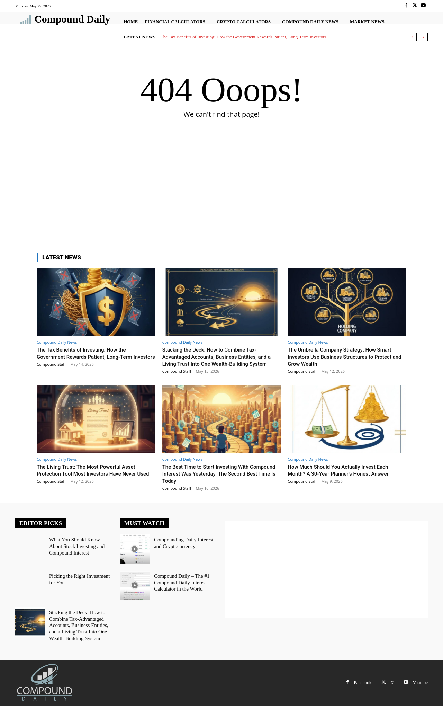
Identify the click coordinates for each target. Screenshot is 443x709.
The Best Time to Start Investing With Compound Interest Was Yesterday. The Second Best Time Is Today (214, 480)
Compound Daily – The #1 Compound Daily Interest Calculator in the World (180, 588)
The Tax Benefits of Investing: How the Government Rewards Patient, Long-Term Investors (243, 36)
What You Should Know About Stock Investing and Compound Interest (79, 551)
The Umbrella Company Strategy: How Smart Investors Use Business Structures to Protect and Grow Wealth (346, 356)
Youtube (420, 686)
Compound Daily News (57, 342)
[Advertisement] (221, 194)
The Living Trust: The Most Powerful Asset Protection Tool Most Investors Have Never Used (93, 480)
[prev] (412, 37)
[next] (423, 37)
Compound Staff (51, 371)
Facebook (363, 686)
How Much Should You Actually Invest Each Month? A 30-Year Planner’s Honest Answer (345, 477)
